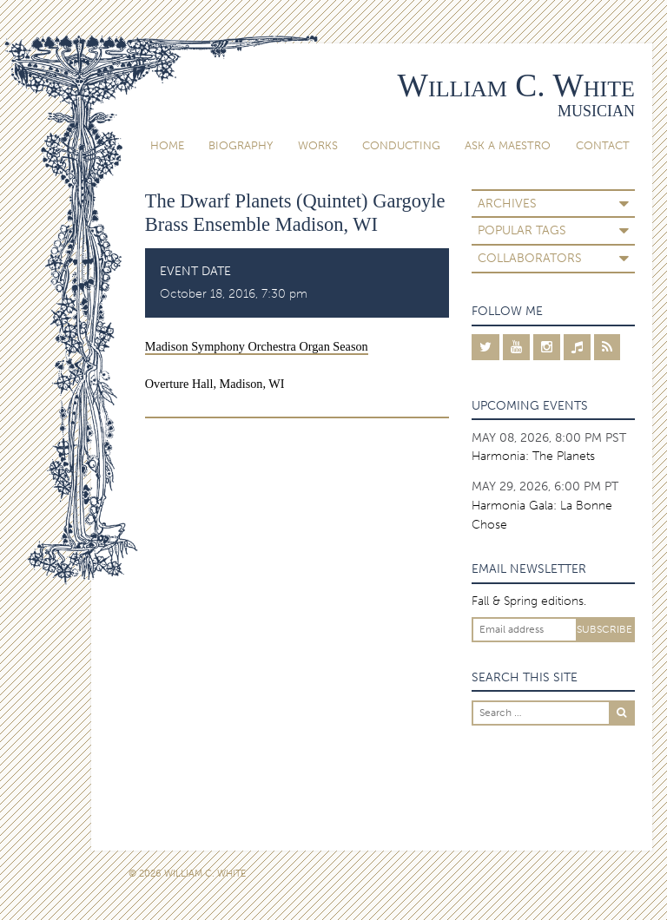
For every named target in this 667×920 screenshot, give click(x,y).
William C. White (516, 85)
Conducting (401, 145)
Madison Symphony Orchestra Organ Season (256, 346)
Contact (603, 145)
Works (318, 145)
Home (167, 145)
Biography (240, 145)
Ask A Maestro (508, 145)
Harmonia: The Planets (533, 456)
